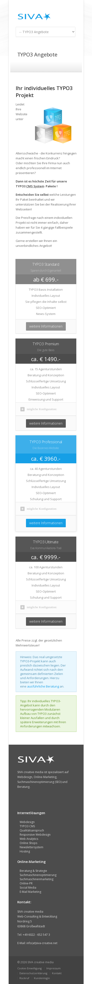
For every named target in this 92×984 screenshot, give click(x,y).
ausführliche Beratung (43, 686)
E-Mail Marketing (30, 892)
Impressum (53, 968)
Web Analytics (29, 839)
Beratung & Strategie (33, 871)
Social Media (28, 888)
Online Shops (28, 843)
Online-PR (26, 883)
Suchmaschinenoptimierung (38, 875)
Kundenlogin (42, 978)
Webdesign (27, 822)
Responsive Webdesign (35, 835)
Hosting (25, 851)
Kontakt (57, 973)
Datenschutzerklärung (33, 973)
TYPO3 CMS (27, 826)
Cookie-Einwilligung (29, 968)
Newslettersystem (31, 847)
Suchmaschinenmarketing (36, 879)
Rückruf (24, 978)
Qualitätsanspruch (32, 830)
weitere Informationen (46, 326)
